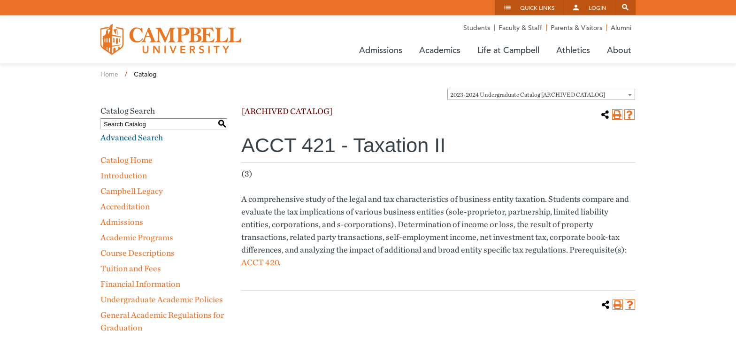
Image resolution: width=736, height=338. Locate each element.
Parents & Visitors (576, 27)
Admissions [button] (380, 50)
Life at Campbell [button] (508, 50)
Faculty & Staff (520, 27)
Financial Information (140, 284)
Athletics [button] (573, 50)
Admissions (121, 222)
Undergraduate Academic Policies (161, 299)
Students (476, 27)
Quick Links (537, 7)
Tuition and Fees (130, 268)
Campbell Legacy (131, 191)
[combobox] (541, 94)
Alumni (621, 27)
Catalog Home (126, 160)
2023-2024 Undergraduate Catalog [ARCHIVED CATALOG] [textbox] (527, 94)
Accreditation (125, 206)
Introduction (123, 175)
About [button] (619, 50)
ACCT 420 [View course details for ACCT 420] (260, 262)
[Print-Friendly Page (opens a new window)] (617, 114)
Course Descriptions (137, 253)
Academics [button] (439, 50)
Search (625, 7)
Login (597, 7)
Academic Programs (136, 237)
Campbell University (170, 39)
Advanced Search (131, 137)
